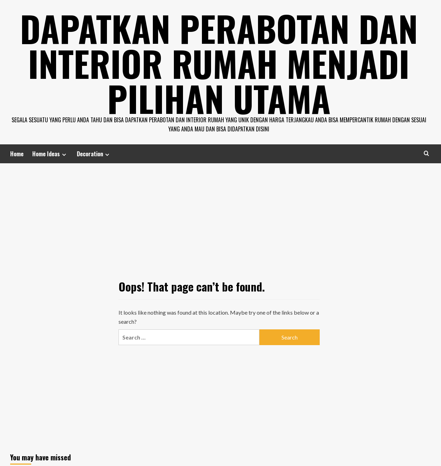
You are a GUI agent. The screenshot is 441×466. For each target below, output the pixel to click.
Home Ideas (50, 154)
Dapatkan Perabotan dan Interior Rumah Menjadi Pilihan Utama (219, 63)
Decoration (94, 154)
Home (16, 154)
